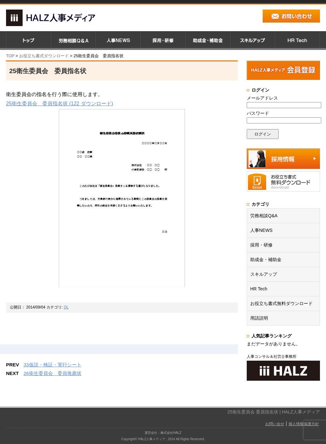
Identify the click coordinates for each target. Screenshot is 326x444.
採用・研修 (261, 244)
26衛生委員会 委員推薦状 (53, 373)
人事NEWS (261, 230)
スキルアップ (263, 274)
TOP (10, 55)
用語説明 (259, 318)
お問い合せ (274, 424)
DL (66, 307)
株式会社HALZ (170, 432)
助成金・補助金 (265, 259)
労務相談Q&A (264, 215)
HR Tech (258, 288)
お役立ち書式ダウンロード (43, 55)
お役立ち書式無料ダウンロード (281, 303)
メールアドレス (262, 98)
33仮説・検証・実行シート (53, 364)
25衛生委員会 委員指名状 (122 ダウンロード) (59, 103)
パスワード (258, 113)
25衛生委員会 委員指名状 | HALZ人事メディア (273, 411)
